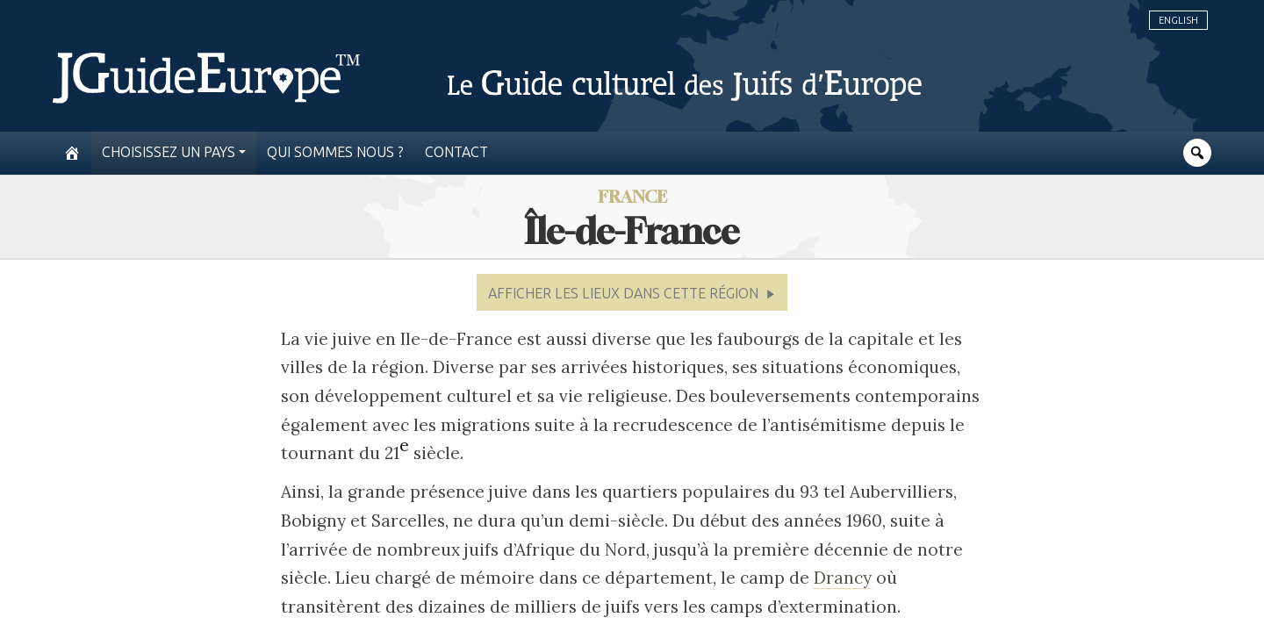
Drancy (843, 577)
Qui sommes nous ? (335, 152)
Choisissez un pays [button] (168, 152)
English (1178, 20)
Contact (456, 152)
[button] (632, 292)
